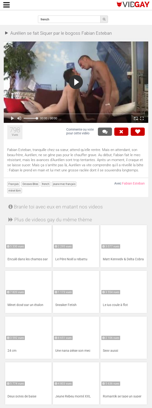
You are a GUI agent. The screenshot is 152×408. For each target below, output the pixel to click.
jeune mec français (64, 184)
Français (13, 184)
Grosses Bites (30, 184)
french (45, 184)
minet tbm (14, 190)
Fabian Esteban (133, 183)
